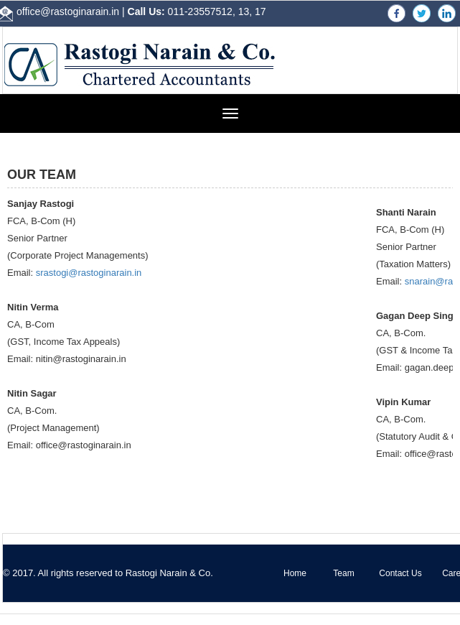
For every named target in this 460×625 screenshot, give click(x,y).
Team (343, 573)
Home (294, 573)
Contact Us (400, 573)
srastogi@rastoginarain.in (89, 272)
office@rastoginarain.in (68, 11)
